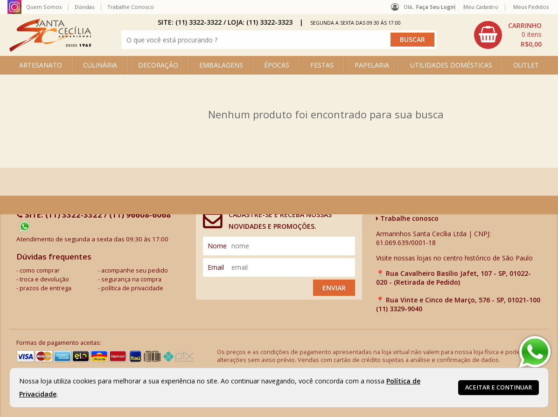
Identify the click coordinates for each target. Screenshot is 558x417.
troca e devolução (44, 279)
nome (217, 245)
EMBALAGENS (221, 65)
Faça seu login (435, 6)
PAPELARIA (372, 65)
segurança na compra (131, 279)
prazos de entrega (45, 288)
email (216, 267)
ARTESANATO (40, 65)
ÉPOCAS (276, 65)
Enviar (334, 287)
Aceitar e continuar (498, 387)
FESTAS (322, 65)
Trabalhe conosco (407, 218)
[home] (50, 49)
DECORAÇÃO (158, 65)
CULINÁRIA (100, 65)
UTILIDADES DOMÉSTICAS (451, 65)
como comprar (40, 270)
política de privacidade (132, 288)
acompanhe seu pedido (134, 270)
